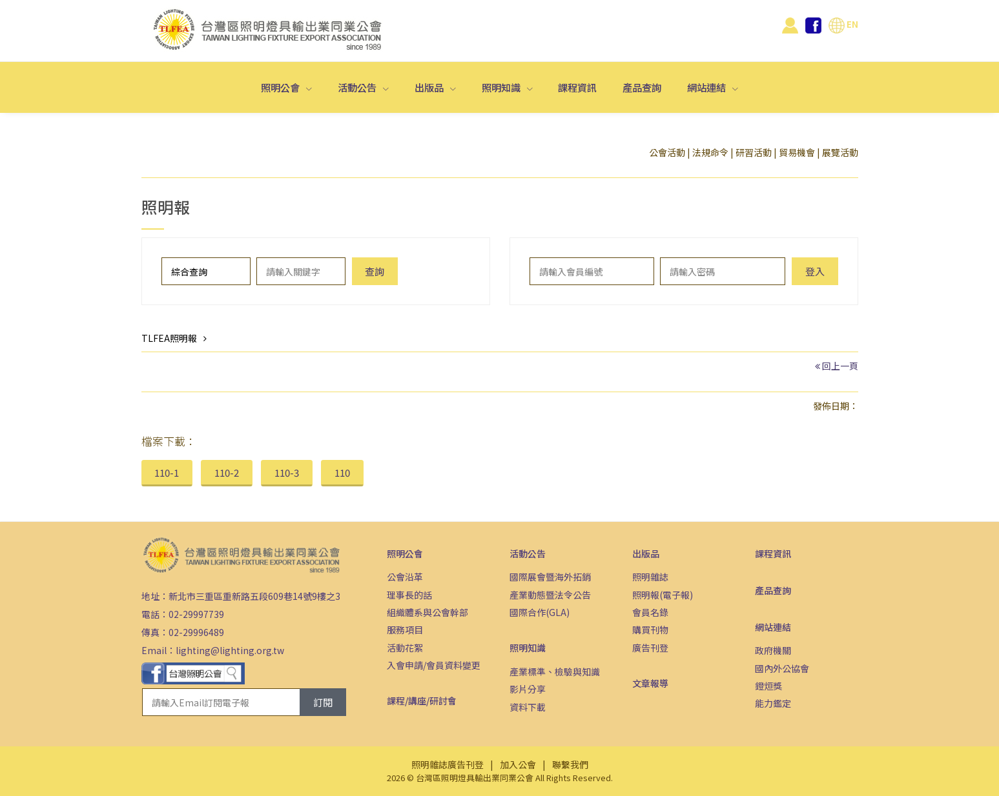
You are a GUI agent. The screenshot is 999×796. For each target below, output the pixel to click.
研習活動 (754, 152)
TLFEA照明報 (169, 338)
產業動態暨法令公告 (550, 594)
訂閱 (323, 702)
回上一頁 (840, 365)
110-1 (166, 472)
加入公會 (518, 764)
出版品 (430, 87)
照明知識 (502, 87)
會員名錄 (650, 612)
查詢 (374, 271)
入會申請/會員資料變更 (433, 665)
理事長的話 (409, 594)
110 (342, 472)
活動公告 (358, 87)
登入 (815, 271)
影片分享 (528, 688)
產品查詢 (642, 87)
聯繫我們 (570, 764)
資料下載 (528, 707)
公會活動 (667, 152)
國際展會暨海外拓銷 (550, 576)
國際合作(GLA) (540, 612)
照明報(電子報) (662, 594)
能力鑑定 (773, 703)
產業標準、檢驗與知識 (555, 671)
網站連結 (707, 87)
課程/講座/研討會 (422, 700)
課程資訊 (577, 87)
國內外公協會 (782, 668)
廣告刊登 (650, 647)
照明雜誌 (650, 576)
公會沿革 (405, 576)
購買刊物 (650, 629)
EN (843, 23)
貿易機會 (797, 152)
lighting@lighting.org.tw (230, 650)
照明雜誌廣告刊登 (447, 764)
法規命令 (710, 152)
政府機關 (773, 650)
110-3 (286, 472)
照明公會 (281, 87)
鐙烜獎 (768, 685)
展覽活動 (840, 152)
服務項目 (405, 629)
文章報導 (650, 683)
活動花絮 (405, 647)
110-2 (226, 472)
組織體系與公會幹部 (427, 612)
